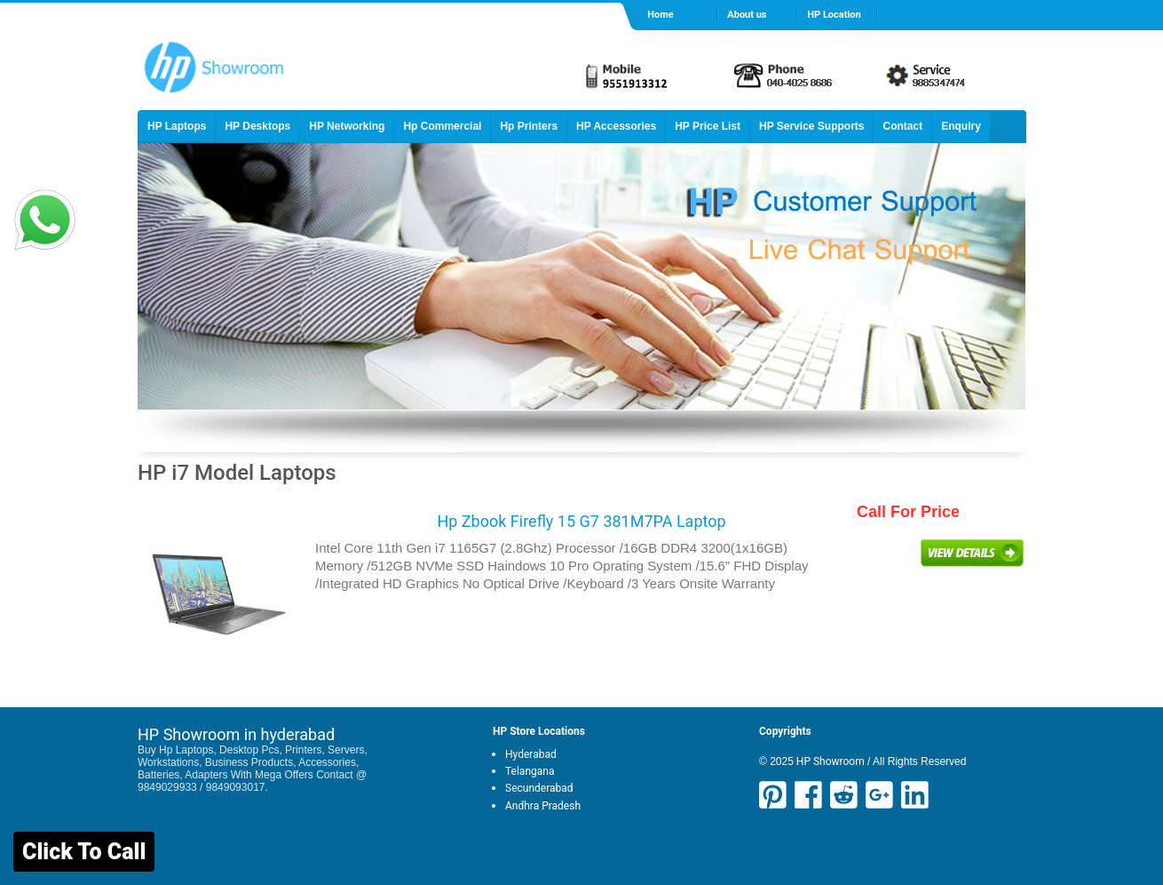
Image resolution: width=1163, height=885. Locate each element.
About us (746, 14)
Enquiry (961, 126)
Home (660, 14)
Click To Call (84, 852)
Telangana (529, 771)
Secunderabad (539, 788)
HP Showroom (829, 761)
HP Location (833, 14)
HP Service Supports (812, 126)
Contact (902, 126)
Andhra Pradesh (543, 806)
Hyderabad (531, 754)
